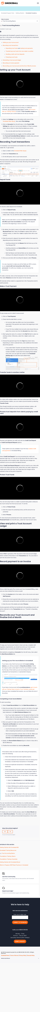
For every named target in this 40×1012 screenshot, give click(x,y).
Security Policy (31, 955)
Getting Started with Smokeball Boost (10, 862)
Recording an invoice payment (11, 63)
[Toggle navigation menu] (37, 3)
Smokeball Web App (8, 121)
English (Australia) (5, 958)
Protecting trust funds (11, 57)
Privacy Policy (22, 955)
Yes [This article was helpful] (5, 831)
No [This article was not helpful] (10, 831)
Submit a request (20, 941)
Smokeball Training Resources (8, 850)
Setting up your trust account (11, 42)
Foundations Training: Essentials (8, 859)
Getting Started (20, 13)
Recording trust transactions (10, 45)
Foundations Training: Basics (8, 856)
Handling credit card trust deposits (15, 54)
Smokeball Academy (31, 13)
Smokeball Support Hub (7, 13)
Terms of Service (14, 955)
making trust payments (26, 48)
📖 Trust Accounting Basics (7, 853)
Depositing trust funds (12, 48)
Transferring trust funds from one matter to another (19, 51)
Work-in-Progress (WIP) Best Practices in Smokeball (14, 865)
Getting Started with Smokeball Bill (9, 847)
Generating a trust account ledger (12, 60)
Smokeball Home (5, 955)
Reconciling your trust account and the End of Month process (19, 66)
